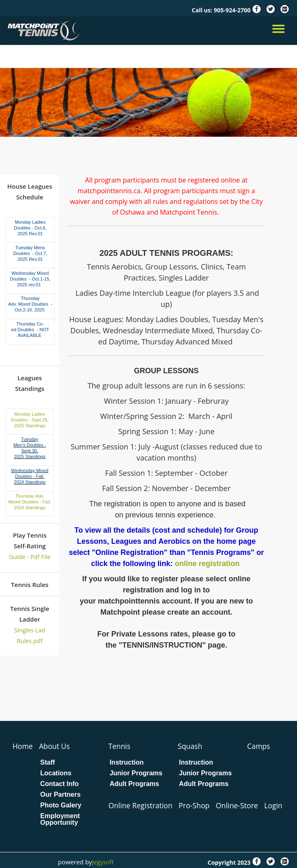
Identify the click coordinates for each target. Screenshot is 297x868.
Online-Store (242, 805)
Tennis (120, 746)
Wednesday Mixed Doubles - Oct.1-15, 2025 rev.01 (30, 278)
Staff (48, 762)
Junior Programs (136, 773)
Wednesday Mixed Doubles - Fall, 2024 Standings (29, 476)
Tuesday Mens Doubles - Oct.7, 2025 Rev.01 (30, 253)
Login (279, 805)
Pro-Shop (198, 805)
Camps (260, 746)
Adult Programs (135, 783)
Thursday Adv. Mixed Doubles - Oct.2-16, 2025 (30, 304)
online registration (208, 563)
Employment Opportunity (60, 819)
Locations (56, 773)
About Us (55, 746)
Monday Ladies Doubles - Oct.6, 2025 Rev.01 (30, 228)
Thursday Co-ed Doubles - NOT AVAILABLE (30, 329)
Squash (191, 746)
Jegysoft (102, 861)
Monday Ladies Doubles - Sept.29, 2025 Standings (29, 419)
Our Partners (61, 794)
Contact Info (60, 783)
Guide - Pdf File (30, 556)
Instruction (127, 762)
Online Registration (142, 805)
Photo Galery (61, 805)
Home (22, 746)
